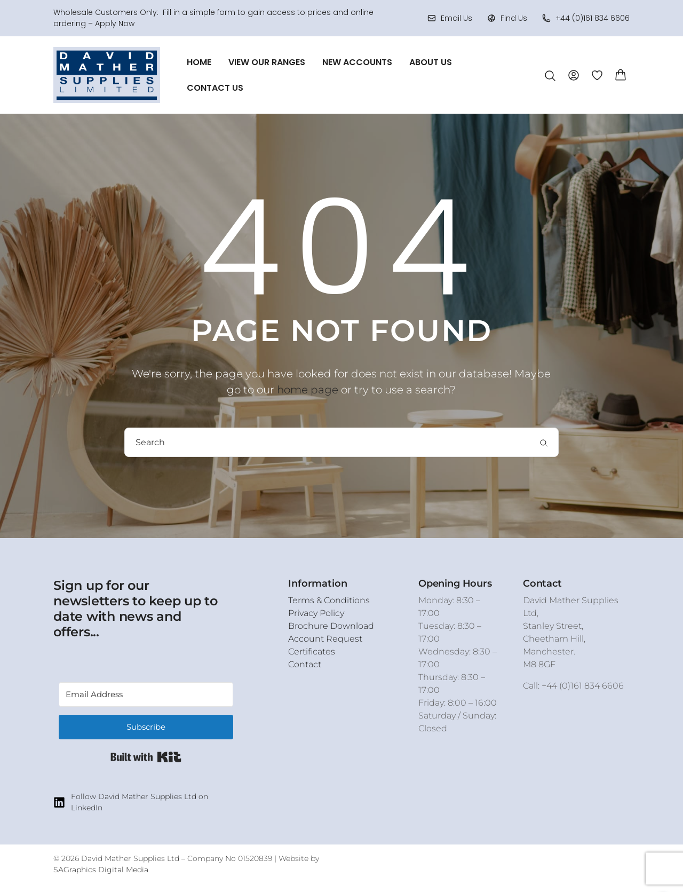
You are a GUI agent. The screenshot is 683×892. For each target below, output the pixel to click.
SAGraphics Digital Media (100, 869)
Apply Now (114, 23)
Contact (304, 664)
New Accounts (357, 62)
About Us (430, 62)
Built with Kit (145, 757)
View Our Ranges (266, 62)
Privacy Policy (316, 613)
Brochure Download (331, 626)
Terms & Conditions (329, 600)
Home (199, 62)
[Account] (573, 74)
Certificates (311, 651)
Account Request (325, 639)
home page (307, 389)
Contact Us (215, 88)
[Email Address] (146, 694)
